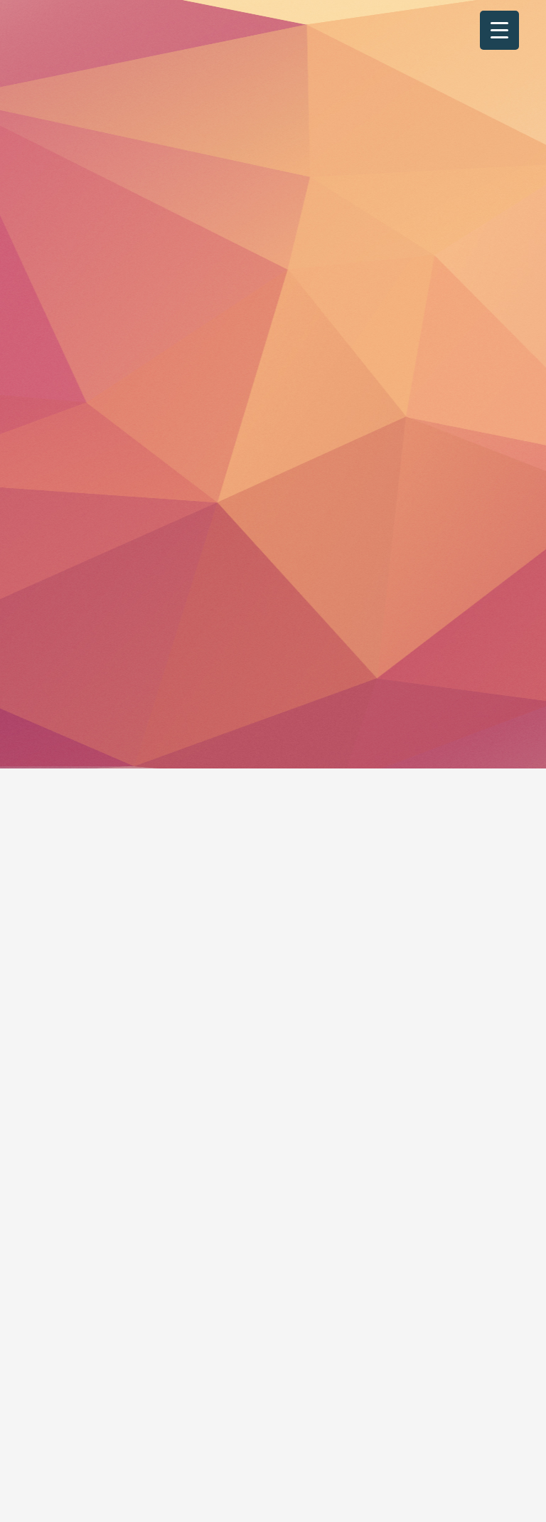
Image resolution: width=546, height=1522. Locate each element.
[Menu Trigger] (499, 30)
